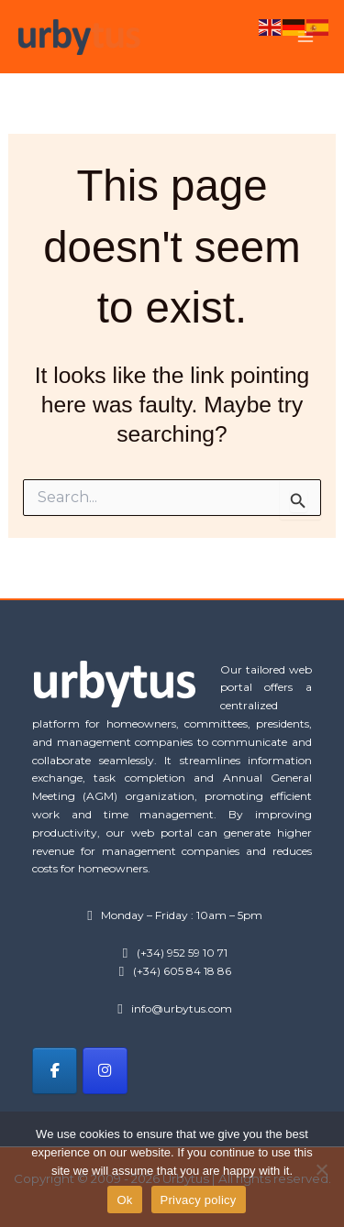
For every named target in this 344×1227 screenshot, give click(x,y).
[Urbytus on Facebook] (54, 1070)
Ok (124, 1200)
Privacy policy (199, 1200)
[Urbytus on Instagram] (105, 1070)
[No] (321, 1169)
